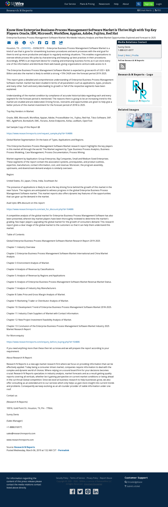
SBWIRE (26, 48)
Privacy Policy (92, 478)
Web (127, 55)
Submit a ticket (133, 486)
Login (159, 4)
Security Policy (62, 478)
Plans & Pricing (87, 4)
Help (116, 4)
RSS (159, 10)
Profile (135, 55)
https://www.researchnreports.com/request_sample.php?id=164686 (39, 133)
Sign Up (149, 4)
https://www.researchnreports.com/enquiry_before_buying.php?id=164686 (43, 341)
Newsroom (104, 4)
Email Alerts (146, 10)
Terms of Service (77, 478)
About (126, 4)
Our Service (70, 4)
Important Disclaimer (93, 484)
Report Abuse (106, 478)
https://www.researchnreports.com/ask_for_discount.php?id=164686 (40, 209)
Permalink (63, 450)
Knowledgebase (134, 482)
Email (120, 55)
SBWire (14, 3)
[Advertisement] (84, 19)
